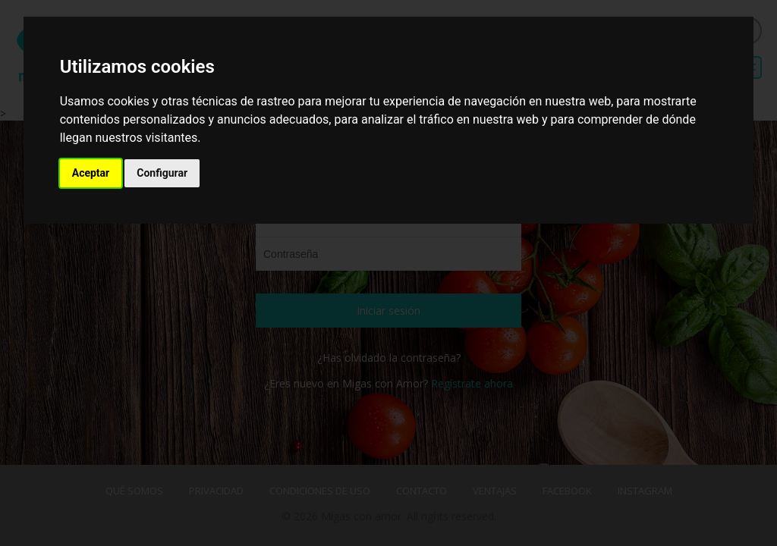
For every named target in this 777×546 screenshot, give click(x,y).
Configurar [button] (162, 173)
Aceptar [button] (91, 173)
